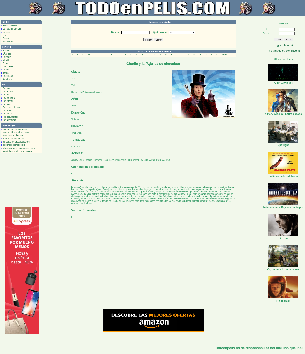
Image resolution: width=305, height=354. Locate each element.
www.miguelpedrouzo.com (14, 129)
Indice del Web (9, 26)
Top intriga (6, 114)
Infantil (5, 60)
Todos (224, 55)
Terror (4, 63)
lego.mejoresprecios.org (13, 145)
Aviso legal (7, 41)
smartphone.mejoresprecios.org (16, 151)
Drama (5, 70)
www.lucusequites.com (12, 135)
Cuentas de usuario (11, 29)
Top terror (6, 104)
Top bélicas (7, 94)
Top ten (5, 88)
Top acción (7, 91)
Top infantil (7, 101)
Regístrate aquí (283, 45)
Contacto (6, 38)
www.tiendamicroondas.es (14, 138)
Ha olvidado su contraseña (283, 50)
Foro (4, 35)
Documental (7, 76)
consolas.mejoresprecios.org (15, 142)
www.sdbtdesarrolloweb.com (15, 132)
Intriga (4, 73)
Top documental (9, 117)
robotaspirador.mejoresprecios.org (18, 148)
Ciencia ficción (8, 66)
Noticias (5, 32)
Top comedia (8, 98)
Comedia (6, 57)
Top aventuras (8, 120)
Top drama (7, 110)
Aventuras (6, 79)
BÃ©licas (6, 54)
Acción (5, 50)
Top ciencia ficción (10, 107)
